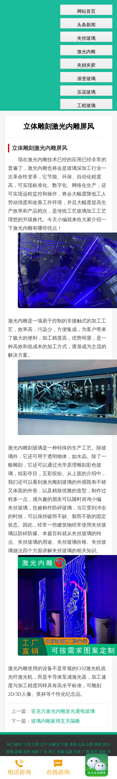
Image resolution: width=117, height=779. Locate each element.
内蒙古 (54, 744)
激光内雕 (86, 51)
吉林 (26, 752)
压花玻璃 (86, 92)
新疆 (18, 752)
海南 (102, 752)
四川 (106, 744)
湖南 (35, 752)
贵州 (94, 752)
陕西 (98, 744)
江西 (35, 744)
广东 (43, 752)
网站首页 (86, 11)
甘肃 (77, 752)
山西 (89, 744)
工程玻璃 (86, 105)
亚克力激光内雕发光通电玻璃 (63, 711)
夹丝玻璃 (86, 38)
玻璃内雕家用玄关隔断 (55, 721)
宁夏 (64, 744)
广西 (85, 752)
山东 (81, 744)
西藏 (10, 752)
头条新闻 (86, 24)
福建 (68, 752)
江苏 (27, 744)
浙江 (52, 752)
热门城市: (14, 744)
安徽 (60, 752)
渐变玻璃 (86, 78)
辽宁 (44, 744)
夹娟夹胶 (86, 65)
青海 (73, 744)
